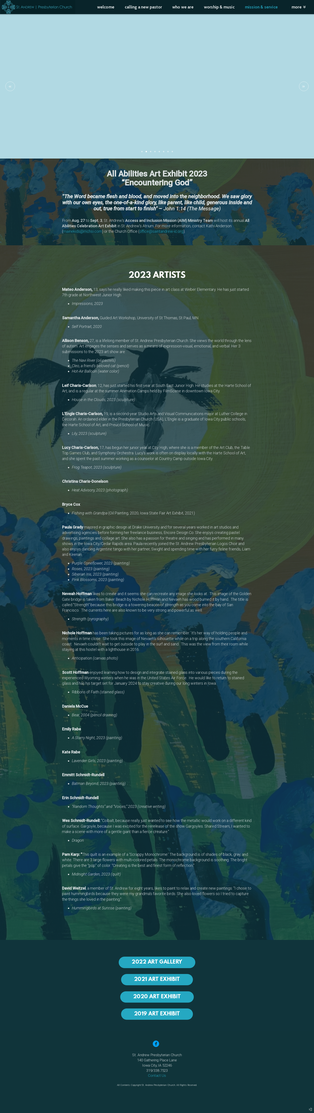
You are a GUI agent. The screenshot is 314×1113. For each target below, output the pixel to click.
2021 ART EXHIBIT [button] (157, 980)
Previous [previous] (10, 86)
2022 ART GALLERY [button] (157, 962)
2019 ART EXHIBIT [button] (157, 1014)
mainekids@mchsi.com (82, 231)
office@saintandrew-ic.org (161, 231)
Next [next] (304, 86)
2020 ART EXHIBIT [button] (157, 997)
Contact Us (157, 1075)
